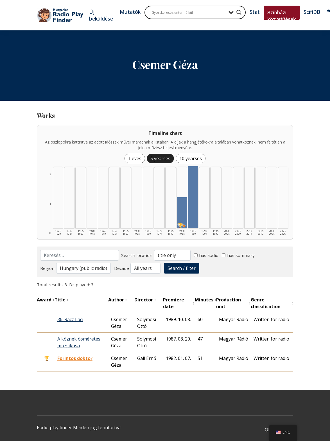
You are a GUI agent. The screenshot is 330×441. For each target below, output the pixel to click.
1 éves (134, 158)
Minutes (205, 300)
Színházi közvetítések (281, 16)
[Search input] (189, 12)
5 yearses (160, 158)
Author (117, 300)
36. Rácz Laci (70, 319)
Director (145, 300)
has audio (206, 255)
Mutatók (130, 11)
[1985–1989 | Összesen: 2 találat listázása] (193, 197)
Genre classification (272, 303)
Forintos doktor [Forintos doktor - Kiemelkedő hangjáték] (74, 358)
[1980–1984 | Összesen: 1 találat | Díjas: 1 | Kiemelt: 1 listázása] (182, 212)
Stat (255, 11)
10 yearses (190, 158)
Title (62, 300)
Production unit (233, 303)
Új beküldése (101, 15)
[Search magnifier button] (239, 12)
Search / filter (182, 268)
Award (46, 300)
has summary (238, 255)
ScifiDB (312, 11)
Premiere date (179, 303)
